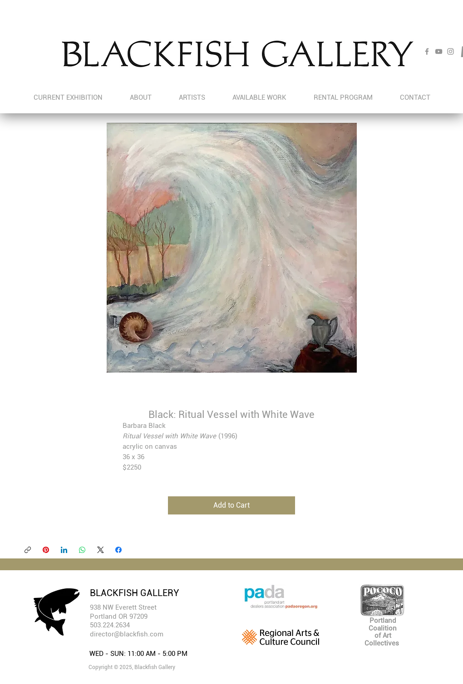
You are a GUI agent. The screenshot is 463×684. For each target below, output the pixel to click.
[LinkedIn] (64, 550)
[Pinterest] (46, 550)
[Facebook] (427, 51)
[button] (192, 97)
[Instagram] (450, 51)
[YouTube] (438, 51)
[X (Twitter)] (100, 550)
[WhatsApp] (82, 550)
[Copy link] (27, 550)
